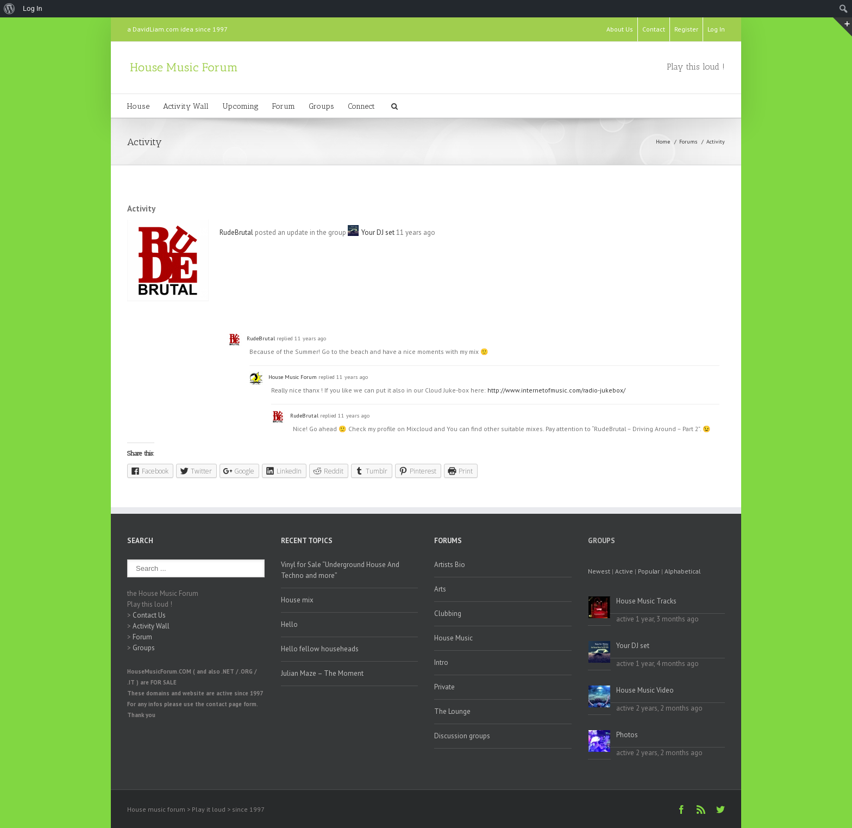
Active (624, 571)
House (138, 106)
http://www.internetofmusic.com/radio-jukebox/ (556, 390)
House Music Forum (292, 377)
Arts (440, 589)
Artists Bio (449, 564)
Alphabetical (682, 571)
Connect (361, 106)
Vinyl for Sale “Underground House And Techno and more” (340, 570)
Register (686, 29)
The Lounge (452, 711)
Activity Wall (186, 106)
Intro (441, 662)
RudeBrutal (236, 232)
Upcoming (240, 106)
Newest (599, 571)
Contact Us (149, 615)
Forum (283, 106)
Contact (653, 29)
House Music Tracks (646, 601)
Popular (649, 571)
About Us (619, 29)
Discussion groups (462, 735)
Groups (321, 106)
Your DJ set (377, 232)
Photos (627, 734)
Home (663, 141)
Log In (716, 29)
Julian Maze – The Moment (322, 673)
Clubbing (447, 613)
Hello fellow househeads (320, 648)
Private (444, 687)
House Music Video (645, 690)
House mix (297, 600)
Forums (688, 141)
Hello (289, 624)
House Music (453, 638)
